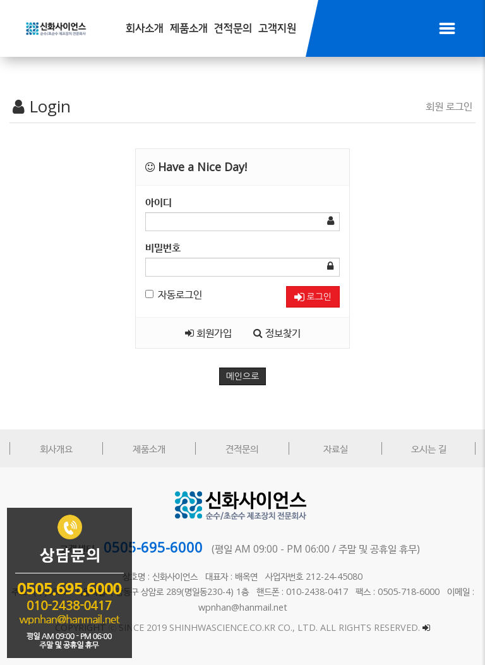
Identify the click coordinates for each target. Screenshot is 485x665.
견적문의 (233, 29)
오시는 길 (428, 448)
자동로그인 (173, 294)
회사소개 (145, 29)
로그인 (313, 297)
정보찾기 (277, 333)
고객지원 (277, 29)
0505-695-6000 (153, 546)
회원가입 (208, 333)
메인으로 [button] (243, 376)
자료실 (335, 448)
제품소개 (189, 29)
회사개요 (56, 448)
